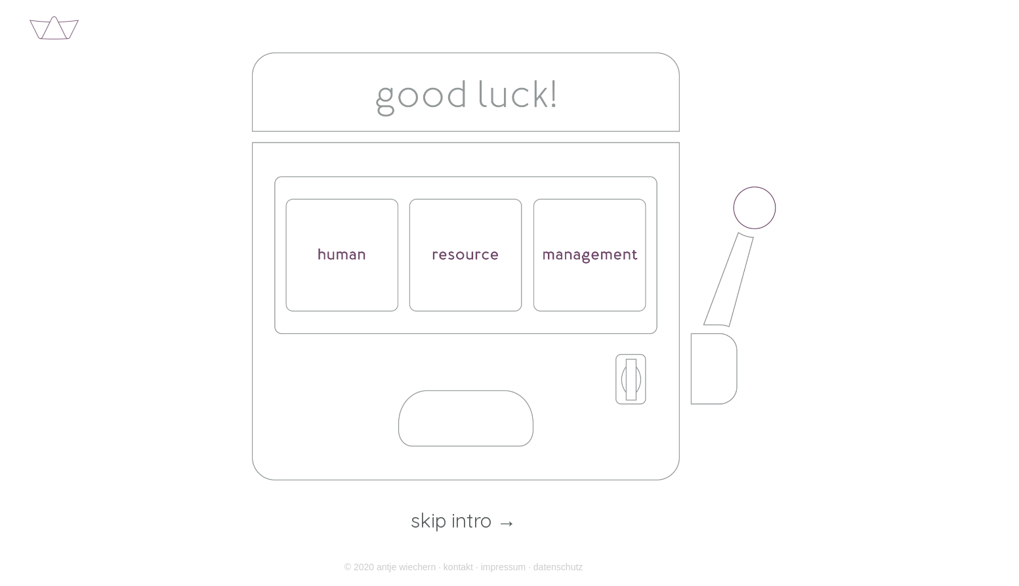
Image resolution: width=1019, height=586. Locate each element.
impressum (503, 567)
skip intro (463, 521)
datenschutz (558, 567)
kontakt (458, 567)
